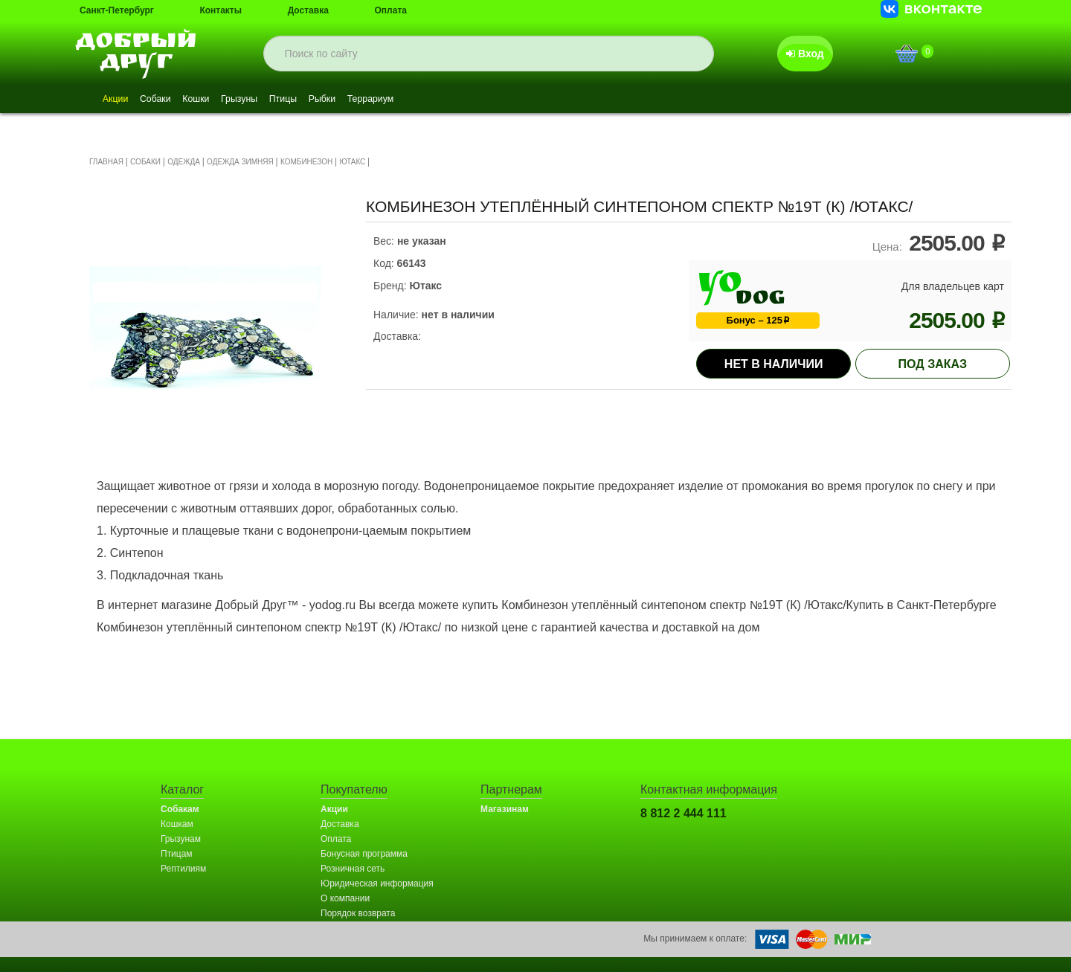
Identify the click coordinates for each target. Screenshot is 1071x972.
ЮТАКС (352, 162)
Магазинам (504, 809)
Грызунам (181, 839)
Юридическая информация (377, 883)
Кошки (220, 100)
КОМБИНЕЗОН (306, 162)
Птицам (177, 854)
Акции (120, 100)
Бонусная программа (364, 854)
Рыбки (378, 100)
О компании (345, 898)
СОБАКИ (145, 162)
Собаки (169, 100)
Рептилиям (183, 868)
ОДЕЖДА (183, 162)
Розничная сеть (353, 868)
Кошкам (177, 824)
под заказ (933, 364)
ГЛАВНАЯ (106, 162)
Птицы (328, 100)
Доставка (308, 10)
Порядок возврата (358, 913)
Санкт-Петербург (117, 10)
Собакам (180, 809)
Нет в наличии (773, 364)
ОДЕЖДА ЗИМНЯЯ (240, 162)
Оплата (391, 10)
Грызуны (275, 100)
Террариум (437, 100)
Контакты (220, 10)
